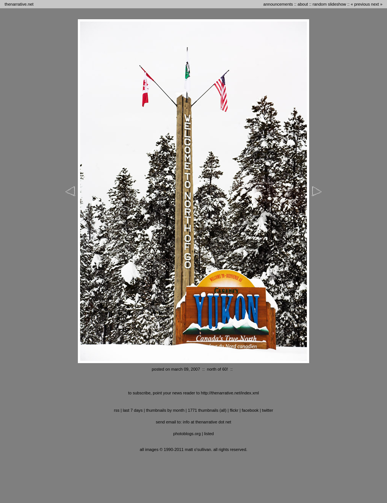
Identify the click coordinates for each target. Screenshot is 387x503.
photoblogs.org (187, 433)
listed (209, 433)
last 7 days (133, 410)
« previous (360, 4)
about (302, 4)
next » (376, 4)
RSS (116, 410)
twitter (267, 410)
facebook (250, 410)
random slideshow (329, 4)
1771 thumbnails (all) (207, 410)
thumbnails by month (165, 410)
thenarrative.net (19, 4)
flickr (234, 410)
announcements (278, 4)
